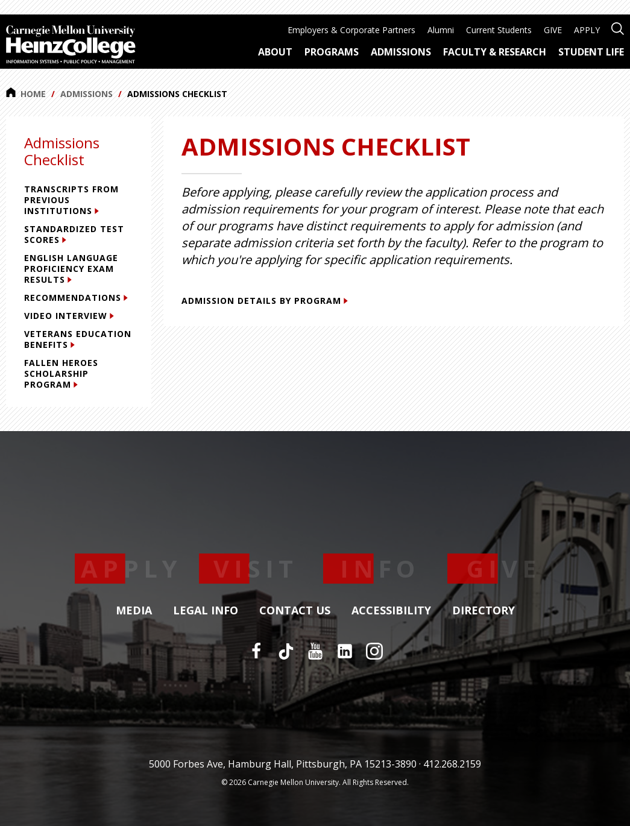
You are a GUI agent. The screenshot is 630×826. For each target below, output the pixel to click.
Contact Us (294, 610)
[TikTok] (285, 651)
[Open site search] (617, 27)
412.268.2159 (452, 764)
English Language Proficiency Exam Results (71, 268)
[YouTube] (315, 651)
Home (26, 93)
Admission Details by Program (264, 300)
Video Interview (69, 315)
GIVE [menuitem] (553, 30)
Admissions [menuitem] (401, 52)
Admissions (86, 93)
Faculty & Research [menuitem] (494, 52)
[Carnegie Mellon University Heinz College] (71, 45)
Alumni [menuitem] (440, 30)
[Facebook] (256, 651)
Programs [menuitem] (331, 52)
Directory (483, 610)
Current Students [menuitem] (499, 30)
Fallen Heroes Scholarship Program (61, 373)
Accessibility (391, 610)
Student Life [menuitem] (591, 52)
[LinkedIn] (344, 651)
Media (134, 610)
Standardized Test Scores (74, 234)
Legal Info (205, 610)
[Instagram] (374, 651)
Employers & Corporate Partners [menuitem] (351, 30)
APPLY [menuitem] (587, 30)
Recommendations (76, 297)
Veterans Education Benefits (77, 339)
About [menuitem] (275, 52)
